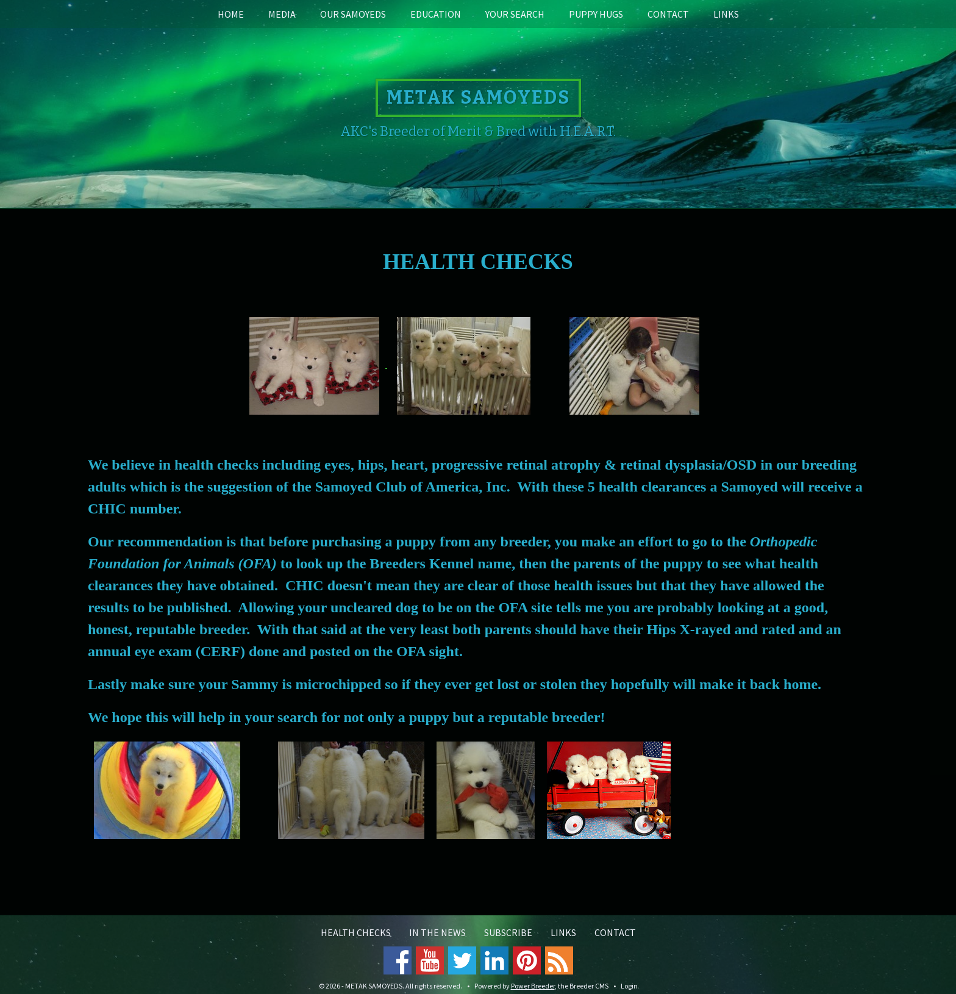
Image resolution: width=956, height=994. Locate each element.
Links (726, 14)
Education (435, 14)
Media (282, 14)
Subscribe (508, 932)
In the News (437, 932)
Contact (668, 14)
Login (629, 985)
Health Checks (356, 932)
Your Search (514, 14)
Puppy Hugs (596, 14)
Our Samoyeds (353, 14)
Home (231, 14)
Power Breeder (533, 985)
